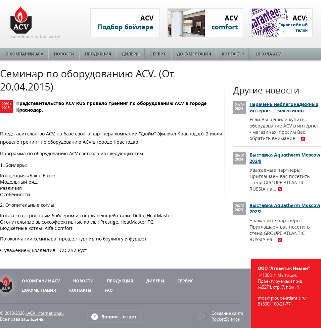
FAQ (109, 290)
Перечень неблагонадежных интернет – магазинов (284, 107)
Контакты (233, 54)
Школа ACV (268, 54)
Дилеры (131, 54)
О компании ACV (24, 54)
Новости (64, 54)
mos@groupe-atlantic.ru (282, 298)
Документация (194, 54)
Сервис (158, 54)
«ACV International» (44, 313)
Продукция (98, 54)
